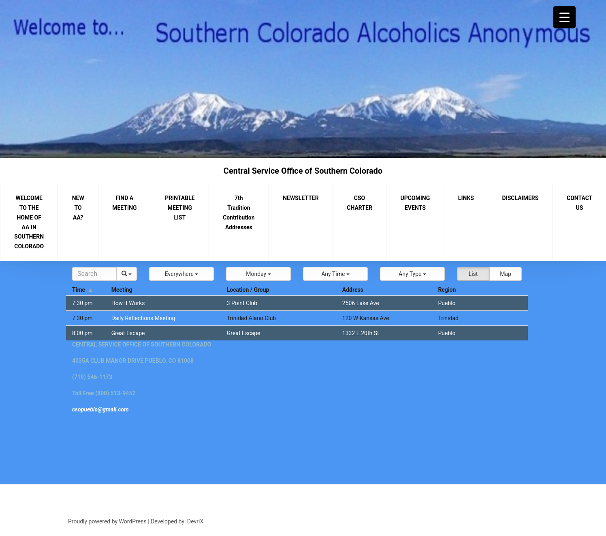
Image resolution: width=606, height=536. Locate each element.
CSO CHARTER (359, 203)
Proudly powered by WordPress (107, 521)
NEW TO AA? (78, 208)
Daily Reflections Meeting (143, 318)
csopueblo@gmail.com (100, 409)
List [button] (473, 274)
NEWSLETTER (301, 198)
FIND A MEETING (124, 203)
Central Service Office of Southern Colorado (303, 171)
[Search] (94, 274)
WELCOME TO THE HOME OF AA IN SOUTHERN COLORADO (29, 222)
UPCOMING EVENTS (415, 203)
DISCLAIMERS (520, 198)
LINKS (466, 198)
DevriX (195, 521)
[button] (181, 274)
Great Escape (128, 333)
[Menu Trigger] (564, 17)
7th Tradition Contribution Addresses (238, 212)
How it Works (128, 303)
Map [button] (505, 274)
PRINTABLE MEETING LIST (180, 208)
